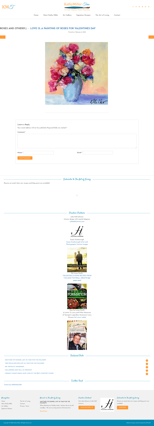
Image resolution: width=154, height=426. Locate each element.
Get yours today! (80, 317)
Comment (21, 132)
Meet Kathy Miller (50, 15)
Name (20, 152)
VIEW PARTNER (87, 407)
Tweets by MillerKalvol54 (13, 385)
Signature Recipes (83, 15)
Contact (117, 15)
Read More (43, 411)
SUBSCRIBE (122, 407)
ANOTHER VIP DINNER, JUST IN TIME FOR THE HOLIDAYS (25, 360)
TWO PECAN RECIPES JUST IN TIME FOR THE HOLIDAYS (24, 363)
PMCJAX (148, 422)
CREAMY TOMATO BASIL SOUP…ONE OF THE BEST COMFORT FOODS (29, 373)
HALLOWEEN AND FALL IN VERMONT (18, 370)
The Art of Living (102, 15)
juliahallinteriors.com (77, 221)
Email (79, 152)
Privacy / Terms (24, 406)
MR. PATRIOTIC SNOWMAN (14, 366)
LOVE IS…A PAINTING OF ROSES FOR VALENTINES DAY (61, 28)
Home (36, 15)
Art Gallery (67, 15)
